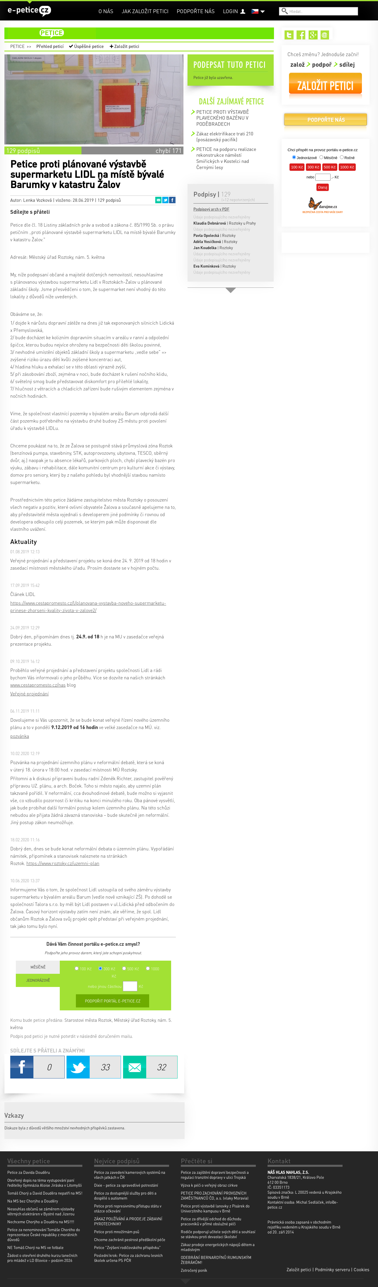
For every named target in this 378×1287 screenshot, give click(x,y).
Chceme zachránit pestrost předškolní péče (129, 1239)
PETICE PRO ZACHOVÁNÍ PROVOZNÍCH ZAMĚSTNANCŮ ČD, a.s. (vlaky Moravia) (214, 1195)
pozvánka (19, 736)
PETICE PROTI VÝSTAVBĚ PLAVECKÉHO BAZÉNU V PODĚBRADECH (222, 118)
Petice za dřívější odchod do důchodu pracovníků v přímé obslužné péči (211, 1221)
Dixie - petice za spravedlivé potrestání (126, 1185)
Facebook (172, 200)
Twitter (165, 200)
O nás (105, 11)
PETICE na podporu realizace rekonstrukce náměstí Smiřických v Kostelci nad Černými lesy (226, 158)
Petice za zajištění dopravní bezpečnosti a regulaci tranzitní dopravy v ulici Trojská (215, 1175)
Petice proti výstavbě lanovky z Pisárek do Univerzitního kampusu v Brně (215, 1208)
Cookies (361, 1269)
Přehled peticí (50, 46)
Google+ (313, 34)
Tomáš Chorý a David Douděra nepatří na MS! (44, 1192)
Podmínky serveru (332, 1269)
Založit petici (126, 46)
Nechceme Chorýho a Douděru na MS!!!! (40, 1221)
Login (230, 11)
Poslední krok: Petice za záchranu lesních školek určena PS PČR (128, 1258)
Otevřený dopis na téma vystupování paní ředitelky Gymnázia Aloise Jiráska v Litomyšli (44, 1183)
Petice (17, 46)
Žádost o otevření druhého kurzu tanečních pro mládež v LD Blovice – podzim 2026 (42, 1258)
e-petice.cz (29, 11)
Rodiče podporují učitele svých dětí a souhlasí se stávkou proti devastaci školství (218, 1234)
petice (142, 33)
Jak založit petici (145, 11)
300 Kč (106, 968)
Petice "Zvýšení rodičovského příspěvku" (127, 1247)
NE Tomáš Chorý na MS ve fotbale (35, 1247)
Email (158, 200)
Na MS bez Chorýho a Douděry (32, 1200)
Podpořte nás (196, 11)
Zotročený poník (194, 1270)
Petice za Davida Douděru (28, 1172)
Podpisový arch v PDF (211, 208)
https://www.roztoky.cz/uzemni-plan (62, 863)
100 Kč (83, 968)
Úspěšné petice (89, 46)
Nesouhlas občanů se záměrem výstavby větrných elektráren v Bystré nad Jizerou (40, 1211)
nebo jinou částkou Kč (115, 986)
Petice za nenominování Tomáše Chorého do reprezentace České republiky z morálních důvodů (43, 1234)
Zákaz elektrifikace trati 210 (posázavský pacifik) (224, 136)
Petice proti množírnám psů (116, 1231)
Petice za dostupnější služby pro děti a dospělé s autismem (125, 1195)
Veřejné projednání (29, 693)
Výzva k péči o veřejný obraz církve (209, 1185)
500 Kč (130, 968)
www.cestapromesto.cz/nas (38, 685)
